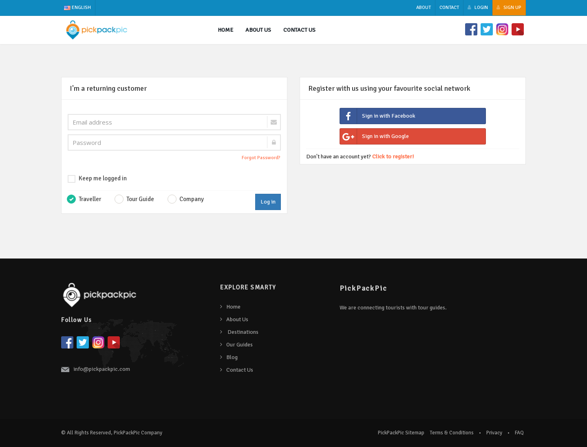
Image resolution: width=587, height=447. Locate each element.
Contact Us (299, 29)
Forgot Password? (261, 158)
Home (225, 29)
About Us (237, 319)
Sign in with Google (374, 137)
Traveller (86, 199)
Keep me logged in (97, 179)
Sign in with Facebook (377, 116)
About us (258, 29)
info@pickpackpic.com (101, 369)
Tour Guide (140, 199)
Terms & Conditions (452, 432)
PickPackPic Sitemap (401, 432)
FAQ (519, 432)
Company (191, 199)
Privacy (494, 432)
